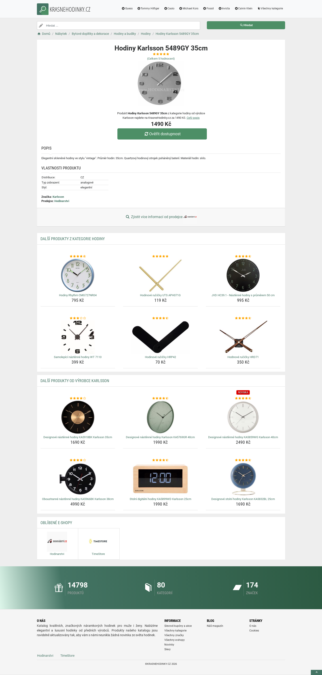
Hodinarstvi (61, 201)
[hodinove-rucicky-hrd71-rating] (243, 318)
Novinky (169, 644)
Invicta (224, 8)
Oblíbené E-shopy (56, 522)
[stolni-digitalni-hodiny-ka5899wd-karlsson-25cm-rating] (160, 460)
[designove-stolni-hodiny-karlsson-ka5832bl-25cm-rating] (243, 460)
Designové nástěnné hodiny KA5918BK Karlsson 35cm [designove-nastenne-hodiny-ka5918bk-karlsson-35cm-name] (77, 437)
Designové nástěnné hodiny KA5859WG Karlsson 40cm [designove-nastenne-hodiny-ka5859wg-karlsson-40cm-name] (243, 437)
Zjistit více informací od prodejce (161, 217)
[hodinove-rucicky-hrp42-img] (160, 337)
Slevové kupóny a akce (178, 625)
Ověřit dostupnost (162, 134)
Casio (169, 8)
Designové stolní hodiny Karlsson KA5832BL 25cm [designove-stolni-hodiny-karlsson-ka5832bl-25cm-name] (243, 499)
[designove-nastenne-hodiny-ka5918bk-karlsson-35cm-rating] (78, 398)
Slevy (167, 649)
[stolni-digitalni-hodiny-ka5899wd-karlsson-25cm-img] (160, 479)
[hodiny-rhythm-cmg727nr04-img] (78, 275)
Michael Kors (188, 8)
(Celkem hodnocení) (161, 58)
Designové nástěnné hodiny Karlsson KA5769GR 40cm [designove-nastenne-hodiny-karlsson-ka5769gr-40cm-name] (160, 437)
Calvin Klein (243, 8)
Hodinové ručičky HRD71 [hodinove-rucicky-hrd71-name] (243, 357)
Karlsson (58, 196)
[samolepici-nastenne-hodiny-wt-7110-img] (78, 337)
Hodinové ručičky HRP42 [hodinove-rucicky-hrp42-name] (160, 357)
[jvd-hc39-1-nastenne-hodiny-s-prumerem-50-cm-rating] (243, 256)
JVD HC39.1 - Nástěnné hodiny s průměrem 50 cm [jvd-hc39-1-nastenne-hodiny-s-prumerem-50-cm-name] (243, 295)
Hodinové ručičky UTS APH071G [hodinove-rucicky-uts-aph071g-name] (160, 295)
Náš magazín (215, 625)
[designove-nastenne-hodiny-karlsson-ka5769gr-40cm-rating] (160, 398)
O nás (252, 625)
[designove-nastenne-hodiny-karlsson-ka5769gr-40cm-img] (160, 417)
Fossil (208, 8)
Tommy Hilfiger (148, 8)
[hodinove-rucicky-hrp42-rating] (160, 318)
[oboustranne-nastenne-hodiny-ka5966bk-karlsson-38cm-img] (78, 479)
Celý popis (193, 117)
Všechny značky (174, 635)
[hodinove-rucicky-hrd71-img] (243, 337)
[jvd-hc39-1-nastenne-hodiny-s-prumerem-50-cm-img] (243, 275)
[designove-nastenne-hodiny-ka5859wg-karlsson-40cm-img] (243, 417)
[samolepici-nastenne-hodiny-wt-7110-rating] (78, 318)
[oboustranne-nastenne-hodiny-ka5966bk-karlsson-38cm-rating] (78, 460)
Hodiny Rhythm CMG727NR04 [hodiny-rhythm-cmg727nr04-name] (78, 295)
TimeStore (67, 655)
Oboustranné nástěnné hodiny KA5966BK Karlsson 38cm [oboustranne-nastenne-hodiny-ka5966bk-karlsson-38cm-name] (78, 499)
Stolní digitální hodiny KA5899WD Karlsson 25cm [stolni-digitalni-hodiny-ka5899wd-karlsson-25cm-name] (160, 499)
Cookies (254, 630)
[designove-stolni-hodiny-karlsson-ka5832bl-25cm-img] (243, 479)
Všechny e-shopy (174, 640)
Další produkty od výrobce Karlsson (74, 380)
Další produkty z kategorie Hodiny (72, 238)
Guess (127, 8)
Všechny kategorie (270, 8)
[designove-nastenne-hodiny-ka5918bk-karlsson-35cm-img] (78, 417)
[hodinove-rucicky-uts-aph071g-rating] (160, 256)
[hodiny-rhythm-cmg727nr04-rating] (78, 256)
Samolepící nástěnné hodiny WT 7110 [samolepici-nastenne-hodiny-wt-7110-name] (78, 357)
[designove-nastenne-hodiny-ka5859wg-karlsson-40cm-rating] (243, 398)
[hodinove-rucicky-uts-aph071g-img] (160, 275)
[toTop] (316, 672)
